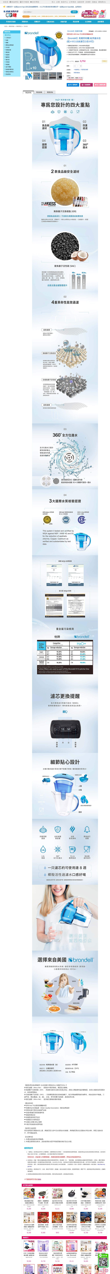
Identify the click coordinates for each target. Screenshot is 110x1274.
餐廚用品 (19, 26)
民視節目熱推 (11, 22)
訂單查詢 (72, 2)
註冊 (58, 2)
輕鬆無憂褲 (62, 16)
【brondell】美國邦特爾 (74, 31)
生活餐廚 (88, 22)
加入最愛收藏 (100, 85)
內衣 (38, 16)
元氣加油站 (50, 22)
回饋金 (94, 2)
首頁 (5, 26)
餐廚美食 (11, 26)
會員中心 (64, 2)
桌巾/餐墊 (8, 67)
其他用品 (8, 74)
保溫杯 (7, 54)
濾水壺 (7, 59)
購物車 (102, 2)
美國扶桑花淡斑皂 (47, 16)
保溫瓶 (7, 64)
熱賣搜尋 (26, 16)
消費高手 (37, 22)
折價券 (88, 2)
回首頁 (5, 2)
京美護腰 (33, 16)
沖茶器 (7, 62)
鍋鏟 (7, 42)
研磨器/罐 (8, 50)
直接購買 (87, 85)
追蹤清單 (80, 2)
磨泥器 (7, 52)
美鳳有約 (25, 22)
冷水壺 (26, 26)
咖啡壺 (7, 57)
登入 (53, 2)
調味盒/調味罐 (10, 45)
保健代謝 (63, 22)
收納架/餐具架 (10, 69)
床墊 (56, 16)
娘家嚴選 (101, 22)
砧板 (7, 40)
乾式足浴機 (71, 16)
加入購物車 (73, 85)
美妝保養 (76, 22)
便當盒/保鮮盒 (10, 71)
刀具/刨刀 (8, 37)
